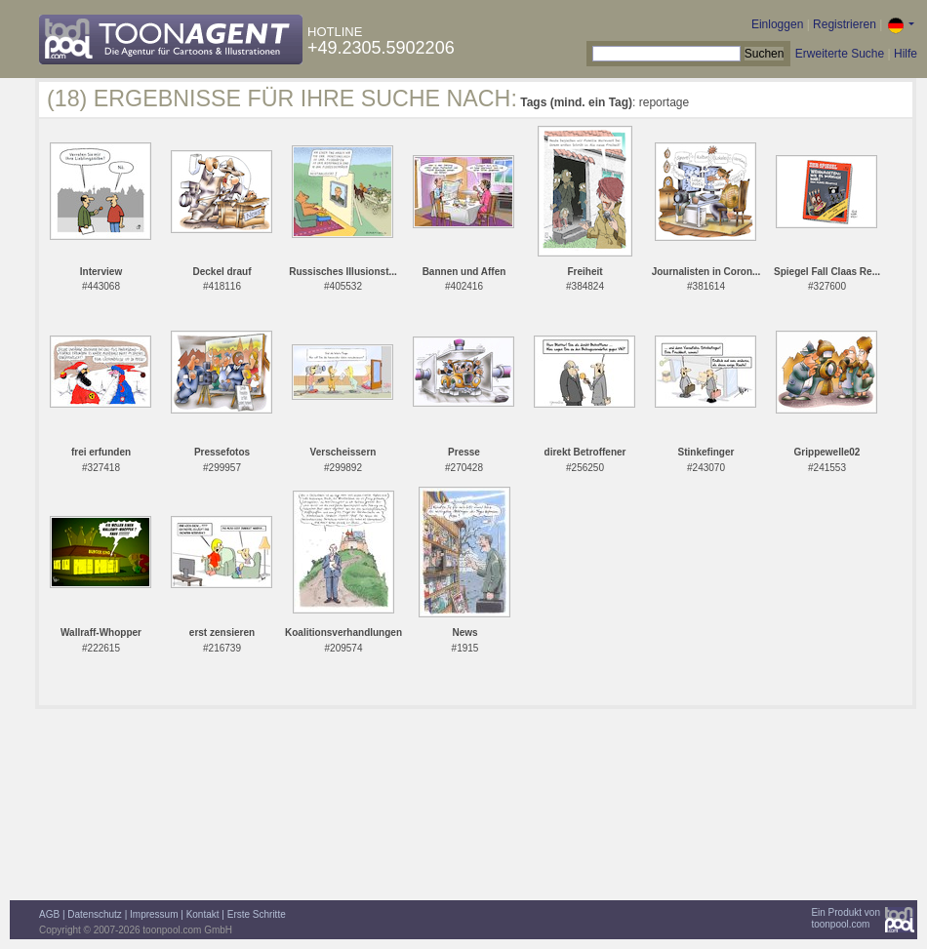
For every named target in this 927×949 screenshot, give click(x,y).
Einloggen (777, 24)
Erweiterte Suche (839, 53)
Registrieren (844, 24)
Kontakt (203, 914)
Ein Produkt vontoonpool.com (845, 918)
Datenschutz (94, 914)
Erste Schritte (256, 914)
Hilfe (905, 53)
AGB (49, 914)
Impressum (154, 914)
